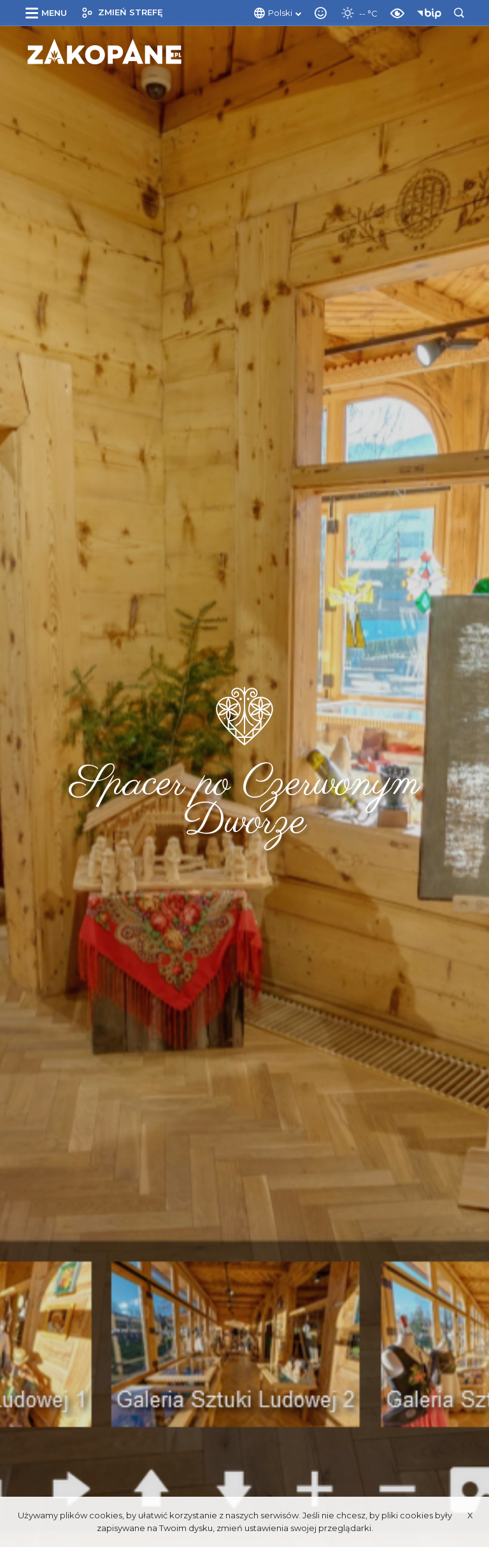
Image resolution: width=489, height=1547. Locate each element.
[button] (49, 12)
